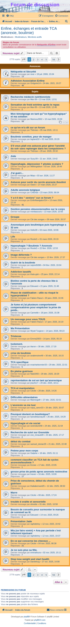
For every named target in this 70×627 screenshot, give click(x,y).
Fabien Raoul (36, 298)
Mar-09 (33, 99)
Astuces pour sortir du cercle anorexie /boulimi (38, 182)
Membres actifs (35, 37)
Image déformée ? (21, 254)
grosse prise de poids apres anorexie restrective (39, 471)
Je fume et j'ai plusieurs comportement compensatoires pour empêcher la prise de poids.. (36, 307)
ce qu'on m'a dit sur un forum (28, 127)
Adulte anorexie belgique (25, 190)
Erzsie (33, 465)
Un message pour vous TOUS (28, 319)
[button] (24, 59)
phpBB (26, 617)
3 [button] (37, 59)
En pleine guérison (22, 371)
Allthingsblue (36, 166)
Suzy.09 (34, 159)
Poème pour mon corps (24, 450)
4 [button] (42, 59)
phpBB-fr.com (40, 620)
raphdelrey (35, 524)
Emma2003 (35, 339)
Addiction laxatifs (21, 271)
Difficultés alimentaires (24, 397)
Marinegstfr (35, 400)
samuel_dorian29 (38, 444)
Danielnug (35, 561)
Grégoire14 (35, 83)
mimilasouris (36, 211)
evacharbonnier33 (38, 365)
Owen (33, 185)
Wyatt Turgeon (37, 331)
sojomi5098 (35, 265)
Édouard (34, 286)
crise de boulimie (21, 353)
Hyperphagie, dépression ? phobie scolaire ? (37, 164)
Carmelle (34, 313)
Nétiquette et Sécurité (23, 71)
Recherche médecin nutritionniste (30, 96)
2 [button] (33, 59)
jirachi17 (34, 383)
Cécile (33, 391)
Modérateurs (21, 37)
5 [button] (46, 59)
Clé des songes (37, 219)
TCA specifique (20, 362)
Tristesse (16, 336)
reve (32, 74)
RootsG (33, 239)
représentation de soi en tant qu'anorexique (36, 380)
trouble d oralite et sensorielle (28, 501)
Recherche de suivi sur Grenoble (30, 432)
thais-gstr (34, 274)
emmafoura (35, 552)
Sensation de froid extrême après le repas (35, 104)
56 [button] (53, 59)
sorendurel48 (36, 426)
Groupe (15, 217)
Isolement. (17, 344)
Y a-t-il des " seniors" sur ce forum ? (32, 197)
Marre (14, 492)
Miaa (32, 175)
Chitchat (34, 192)
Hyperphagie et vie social (25, 423)
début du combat (20, 441)
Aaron (33, 346)
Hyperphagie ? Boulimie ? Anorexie (31, 245)
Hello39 (33, 230)
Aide (13, 156)
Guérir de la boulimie (23, 262)
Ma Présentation (20, 328)
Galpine (34, 453)
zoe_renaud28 (36, 435)
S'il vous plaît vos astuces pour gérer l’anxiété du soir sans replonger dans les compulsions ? (38, 147)
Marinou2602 (36, 119)
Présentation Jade (21, 521)
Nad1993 (34, 374)
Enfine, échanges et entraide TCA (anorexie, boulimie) (29, 30)
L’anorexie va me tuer (23, 405)
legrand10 (35, 139)
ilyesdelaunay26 (37, 417)
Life (13, 236)
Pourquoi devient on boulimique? (30, 414)
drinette (33, 504)
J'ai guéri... (17, 173)
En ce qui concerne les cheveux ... (31, 540)
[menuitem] (10, 16)
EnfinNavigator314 (38, 200)
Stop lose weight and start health (30, 559)
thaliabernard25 (37, 486)
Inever (33, 474)
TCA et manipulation (23, 388)
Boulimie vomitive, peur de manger (31, 136)
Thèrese (34, 130)
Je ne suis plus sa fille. (24, 550)
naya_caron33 (36, 407)
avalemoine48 (36, 355)
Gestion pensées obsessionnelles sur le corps (38, 209)
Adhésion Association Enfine (28, 80)
